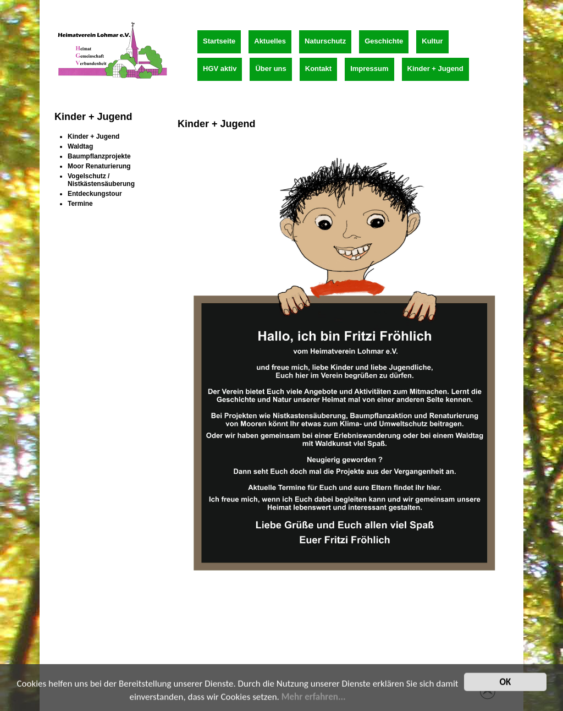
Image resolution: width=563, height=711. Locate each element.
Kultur (432, 41)
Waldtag (80, 146)
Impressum (369, 68)
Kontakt (318, 68)
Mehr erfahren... (314, 699)
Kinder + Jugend (435, 68)
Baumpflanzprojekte (99, 156)
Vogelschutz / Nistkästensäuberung (101, 180)
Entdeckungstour (95, 194)
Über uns (270, 68)
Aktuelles (270, 41)
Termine (80, 203)
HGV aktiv (219, 68)
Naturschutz (325, 41)
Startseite (219, 41)
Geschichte (384, 41)
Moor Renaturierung (99, 166)
